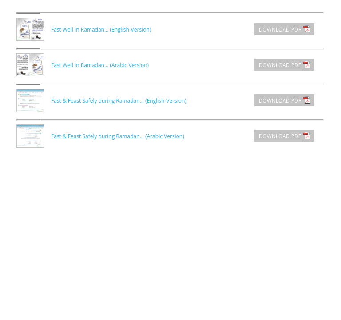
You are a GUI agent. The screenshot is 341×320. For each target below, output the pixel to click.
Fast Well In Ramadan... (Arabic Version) (100, 65)
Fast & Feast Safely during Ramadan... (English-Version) (118, 100)
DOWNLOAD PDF (280, 29)
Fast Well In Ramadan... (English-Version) (101, 29)
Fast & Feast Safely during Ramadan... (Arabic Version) (117, 136)
